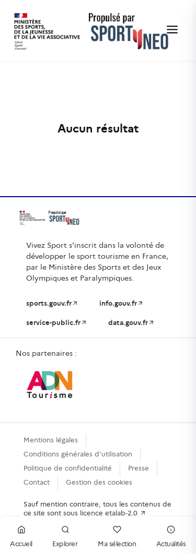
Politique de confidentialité (68, 468)
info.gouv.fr (121, 303)
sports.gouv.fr (52, 303)
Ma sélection (117, 535)
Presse (138, 468)
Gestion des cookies (99, 482)
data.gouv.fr (131, 322)
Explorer (64, 535)
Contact (37, 482)
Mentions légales (51, 440)
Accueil (21, 535)
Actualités (171, 535)
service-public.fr (56, 322)
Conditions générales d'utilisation (78, 454)
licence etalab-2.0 (113, 513)
